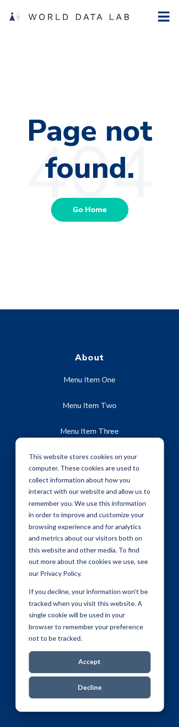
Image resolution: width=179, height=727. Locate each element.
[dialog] (89, 575)
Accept (89, 661)
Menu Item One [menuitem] (89, 380)
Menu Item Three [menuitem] (89, 431)
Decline (90, 687)
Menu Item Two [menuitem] (89, 405)
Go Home (90, 210)
